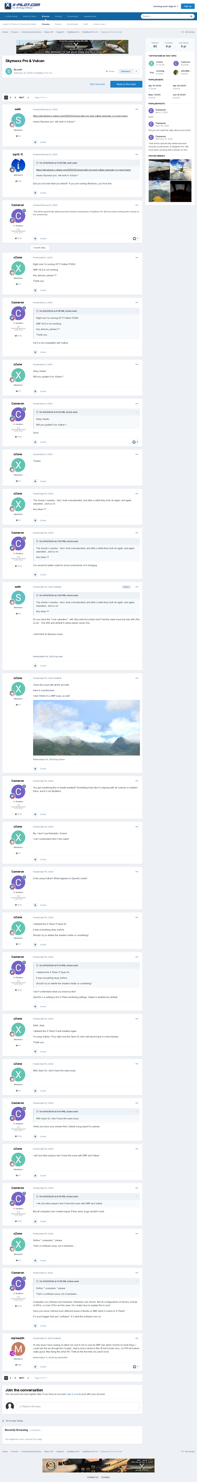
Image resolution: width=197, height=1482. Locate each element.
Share (110, 71)
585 (18, 1365)
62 (18, 136)
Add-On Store (29, 16)
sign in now (72, 1394)
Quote (43, 142)
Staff (85, 24)
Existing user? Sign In (166, 6)
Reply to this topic (126, 84)
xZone (18, 257)
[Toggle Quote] (37, 163)
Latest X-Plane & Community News (19, 24)
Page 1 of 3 (41, 97)
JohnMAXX (186, 71)
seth (19, 69)
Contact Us (92, 1477)
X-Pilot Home (11, 16)
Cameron (17, 205)
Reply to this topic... (31, 1406)
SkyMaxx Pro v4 (43, 73)
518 (18, 181)
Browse (45, 17)
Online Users (99, 24)
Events (58, 24)
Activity (58, 16)
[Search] (156, 16)
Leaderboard (90, 16)
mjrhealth (17, 1338)
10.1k (18, 238)
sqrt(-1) (18, 154)
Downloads (72, 24)
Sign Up (187, 6)
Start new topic (97, 84)
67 (18, 284)
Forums (46, 24)
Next (21, 97)
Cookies (105, 1477)
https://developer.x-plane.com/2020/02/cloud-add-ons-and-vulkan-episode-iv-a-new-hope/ (80, 116)
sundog (160, 71)
